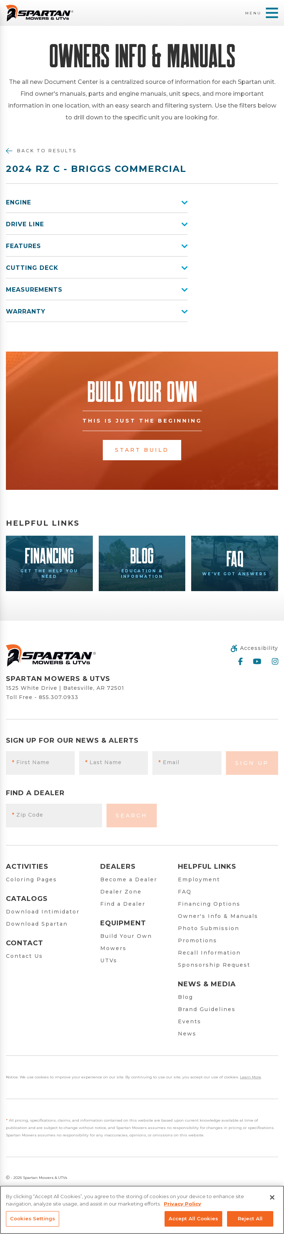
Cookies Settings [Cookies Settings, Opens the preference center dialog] (32, 1218)
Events (189, 1021)
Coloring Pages (31, 879)
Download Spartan (37, 924)
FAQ (185, 891)
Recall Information (209, 952)
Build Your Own (126, 936)
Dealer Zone (121, 891)
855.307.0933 (58, 697)
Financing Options (209, 904)
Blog (185, 997)
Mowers (113, 948)
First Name (31, 762)
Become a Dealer (128, 879)
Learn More (250, 1077)
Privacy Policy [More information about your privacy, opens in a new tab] (182, 1204)
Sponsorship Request (214, 965)
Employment (199, 879)
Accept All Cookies (193, 1218)
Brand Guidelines (207, 1009)
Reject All (250, 1218)
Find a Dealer (122, 904)
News (187, 1033)
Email (168, 762)
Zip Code (27, 814)
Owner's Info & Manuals (218, 916)
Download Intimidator (43, 911)
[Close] (272, 1197)
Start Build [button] (142, 450)
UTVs (108, 960)
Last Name (103, 762)
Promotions (197, 940)
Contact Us (24, 956)
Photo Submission (208, 928)
